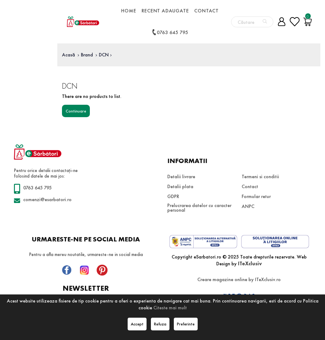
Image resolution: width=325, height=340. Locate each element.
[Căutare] (265, 21)
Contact (206, 10)
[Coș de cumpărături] (308, 22)
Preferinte (186, 324)
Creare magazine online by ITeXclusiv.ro (239, 279)
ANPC (248, 206)
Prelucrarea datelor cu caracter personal (199, 207)
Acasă (68, 54)
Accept (137, 324)
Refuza (160, 324)
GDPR (173, 196)
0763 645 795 (169, 32)
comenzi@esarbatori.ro (47, 199)
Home (128, 10)
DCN (104, 54)
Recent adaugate (165, 10)
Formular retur (256, 196)
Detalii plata (180, 186)
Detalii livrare (181, 176)
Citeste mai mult (170, 307)
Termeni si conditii (260, 176)
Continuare (76, 111)
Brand (87, 54)
